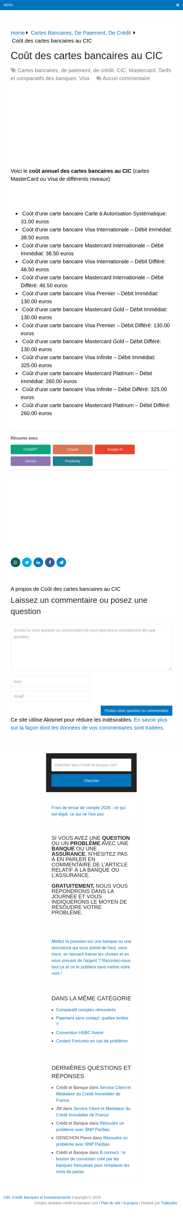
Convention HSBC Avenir (79, 1032)
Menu (8, 5)
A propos (130, 1203)
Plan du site (110, 1203)
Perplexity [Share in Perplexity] (72, 461)
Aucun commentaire (126, 78)
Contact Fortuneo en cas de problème (92, 1041)
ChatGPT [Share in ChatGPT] (30, 449)
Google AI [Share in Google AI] (115, 449)
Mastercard (142, 70)
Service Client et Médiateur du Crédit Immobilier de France (93, 1094)
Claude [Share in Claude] (72, 449)
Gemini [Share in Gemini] (30, 461)
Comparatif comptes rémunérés (86, 1010)
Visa (84, 78)
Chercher (91, 781)
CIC (121, 70)
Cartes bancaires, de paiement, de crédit (66, 70)
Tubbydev (169, 1203)
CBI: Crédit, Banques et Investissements (37, 1197)
